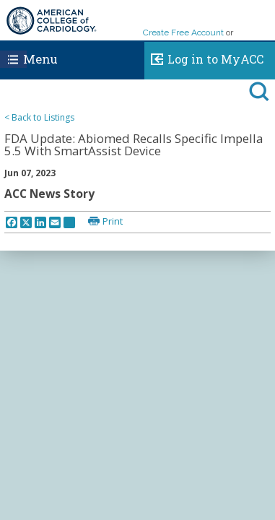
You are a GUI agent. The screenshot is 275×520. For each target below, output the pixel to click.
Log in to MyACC (203, 57)
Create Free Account (183, 32)
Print (112, 221)
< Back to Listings (39, 117)
